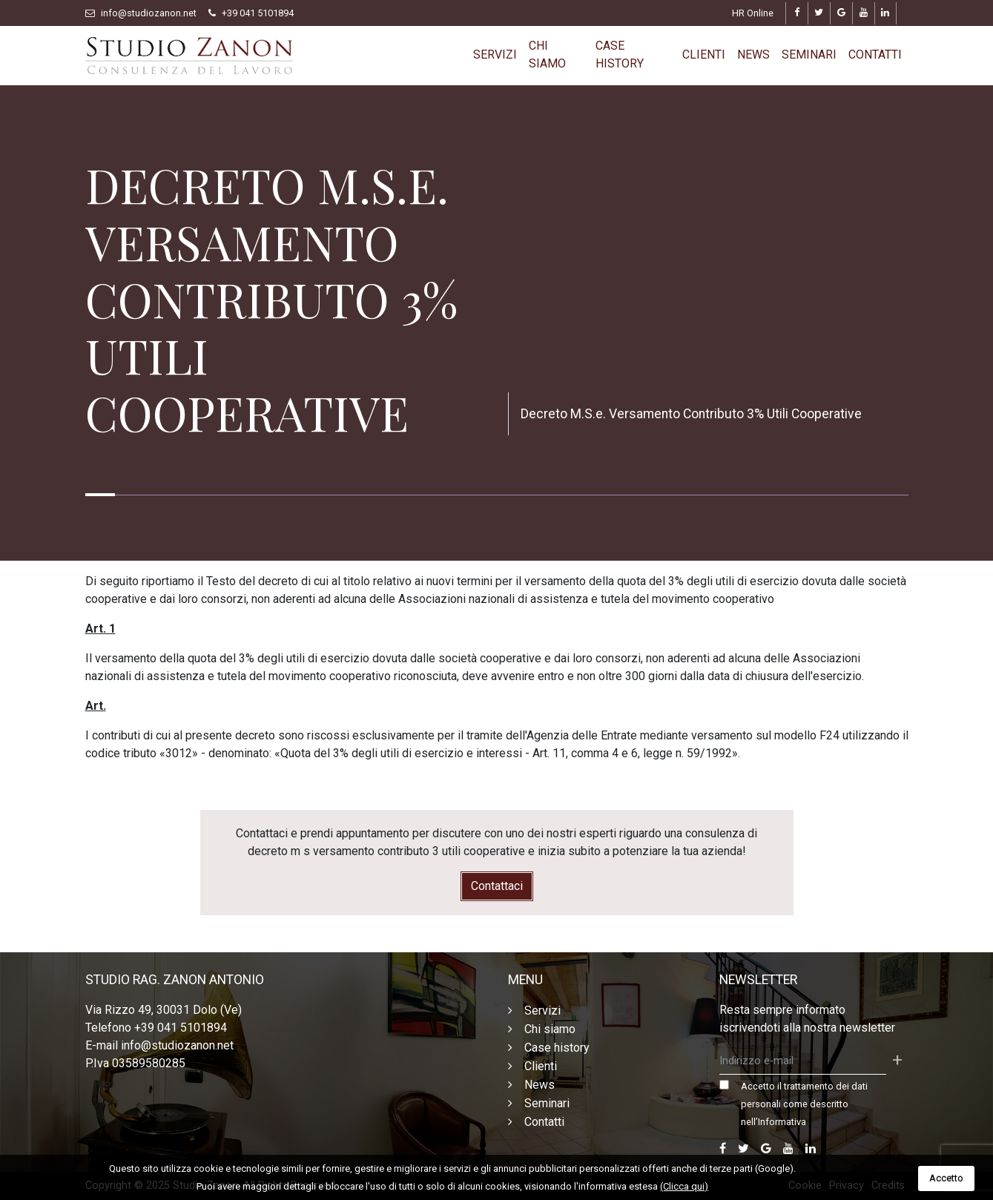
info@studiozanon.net (149, 13)
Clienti (703, 54)
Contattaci (497, 886)
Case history (620, 54)
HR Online (752, 13)
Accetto (946, 1178)
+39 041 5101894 (258, 13)
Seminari (809, 54)
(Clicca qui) (684, 1186)
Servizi (495, 54)
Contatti (875, 54)
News (753, 54)
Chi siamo (547, 54)
